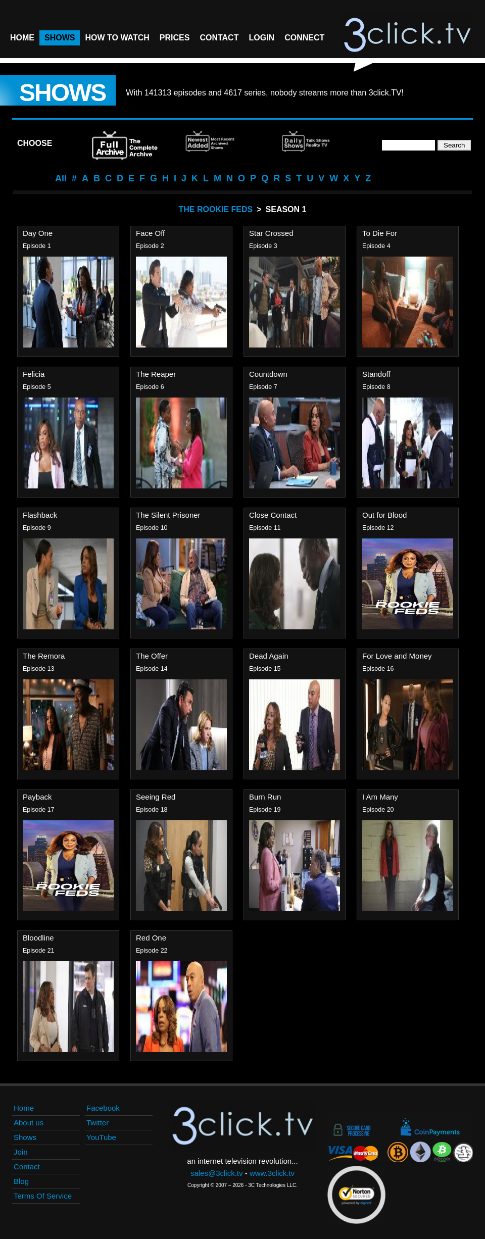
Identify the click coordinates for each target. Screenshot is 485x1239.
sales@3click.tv (216, 1173)
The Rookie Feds (216, 209)
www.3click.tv (272, 1173)
